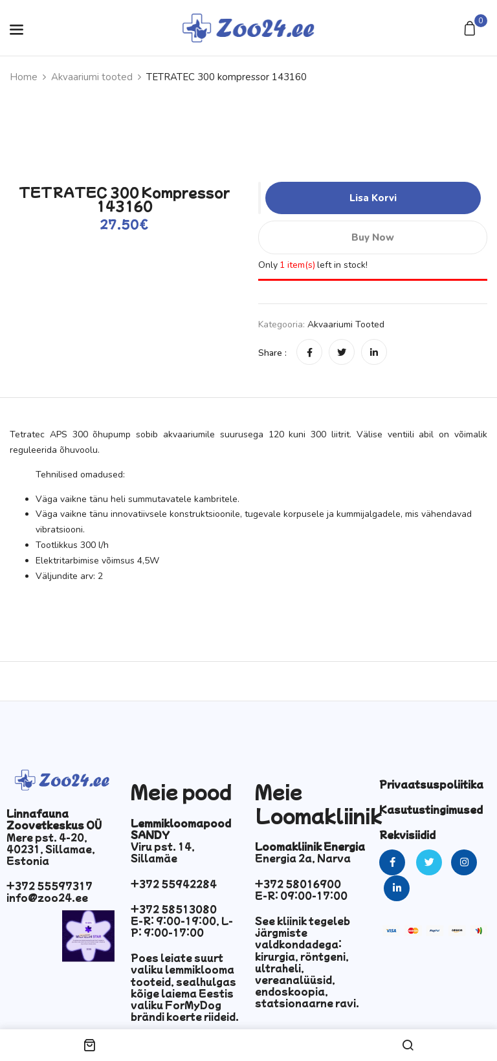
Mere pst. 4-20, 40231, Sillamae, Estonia (50, 849)
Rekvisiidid (407, 834)
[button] (471, 29)
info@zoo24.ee (47, 897)
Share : (272, 353)
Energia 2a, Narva (303, 857)
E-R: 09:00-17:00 (301, 895)
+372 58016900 (298, 883)
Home (24, 77)
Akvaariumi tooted (92, 77)
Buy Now (372, 237)
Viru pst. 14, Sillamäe (163, 852)
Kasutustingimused (431, 809)
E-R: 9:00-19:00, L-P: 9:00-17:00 (182, 926)
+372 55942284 (174, 883)
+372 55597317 (49, 885)
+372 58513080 (174, 908)
